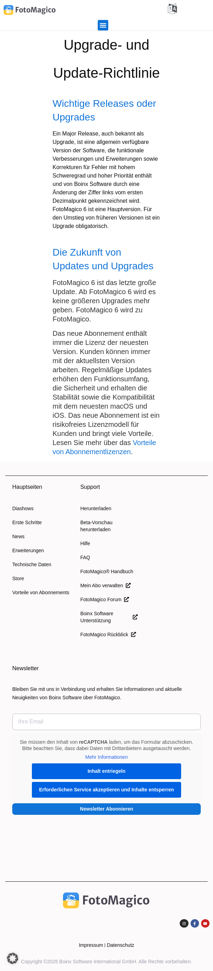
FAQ (85, 557)
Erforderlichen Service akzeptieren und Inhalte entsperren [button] (106, 789)
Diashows (23, 508)
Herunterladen (95, 508)
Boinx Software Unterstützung (109, 617)
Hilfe (85, 543)
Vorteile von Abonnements (40, 592)
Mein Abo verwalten (105, 585)
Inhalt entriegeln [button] (106, 771)
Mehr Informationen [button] (106, 757)
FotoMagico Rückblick (108, 634)
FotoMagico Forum (104, 599)
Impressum (91, 945)
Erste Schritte (27, 522)
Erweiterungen (28, 550)
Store (18, 578)
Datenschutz (120, 945)
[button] (103, 25)
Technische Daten (31, 564)
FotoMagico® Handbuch (106, 571)
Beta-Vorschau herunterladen (96, 526)
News (18, 536)
